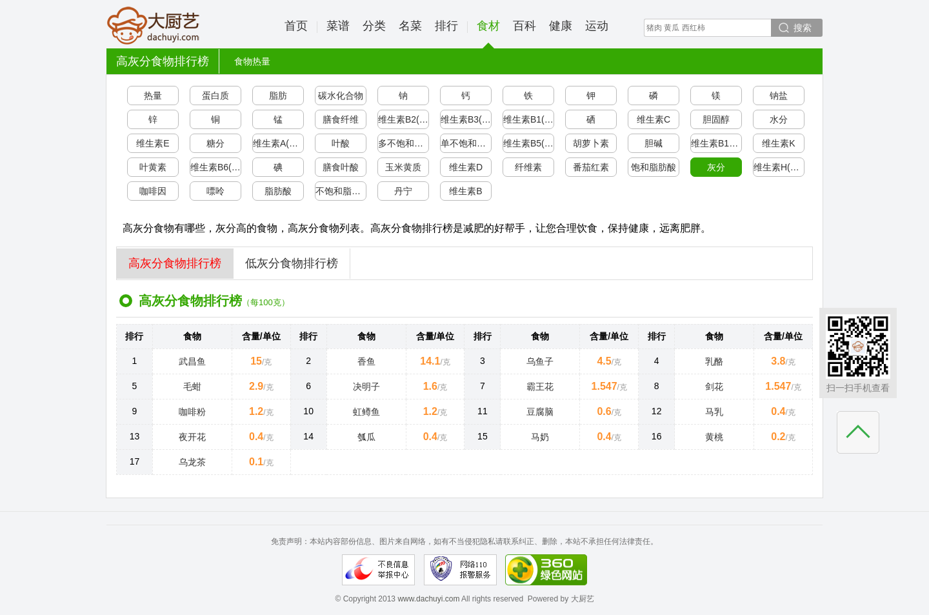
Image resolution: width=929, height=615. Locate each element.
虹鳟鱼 (366, 412)
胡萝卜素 (591, 143)
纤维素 (528, 167)
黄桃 (714, 437)
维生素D (466, 167)
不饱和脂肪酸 (340, 191)
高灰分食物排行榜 (174, 263)
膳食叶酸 (341, 167)
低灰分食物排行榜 (291, 263)
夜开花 (192, 437)
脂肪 (278, 95)
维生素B (465, 191)
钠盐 (779, 95)
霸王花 (540, 386)
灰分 (716, 167)
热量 (153, 95)
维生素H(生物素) (779, 167)
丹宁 (403, 191)
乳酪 (714, 361)
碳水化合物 (340, 95)
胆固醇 (716, 119)
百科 (524, 25)
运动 (596, 25)
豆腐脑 (540, 412)
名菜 (410, 25)
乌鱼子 (540, 361)
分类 (374, 25)
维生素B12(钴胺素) (716, 143)
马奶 (540, 437)
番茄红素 (591, 167)
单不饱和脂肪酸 (466, 143)
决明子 (366, 386)
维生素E (152, 143)
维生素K (778, 143)
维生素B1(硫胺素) (528, 119)
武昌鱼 (192, 361)
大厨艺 (153, 25)
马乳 (714, 412)
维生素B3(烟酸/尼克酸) (466, 119)
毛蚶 (192, 386)
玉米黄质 (403, 167)
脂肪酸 (278, 191)
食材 (488, 33)
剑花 (714, 386)
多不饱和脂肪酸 (403, 143)
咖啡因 (152, 191)
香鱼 (366, 361)
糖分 (215, 143)
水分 (779, 119)
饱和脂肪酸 (653, 167)
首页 (296, 25)
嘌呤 (215, 191)
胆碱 (653, 143)
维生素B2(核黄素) (403, 119)
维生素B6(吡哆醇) (215, 167)
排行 (446, 25)
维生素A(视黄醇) (278, 143)
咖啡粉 (192, 412)
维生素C (653, 119)
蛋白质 (215, 95)
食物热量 (252, 61)
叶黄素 (152, 167)
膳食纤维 (341, 119)
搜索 (803, 28)
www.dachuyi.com (428, 598)
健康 (560, 25)
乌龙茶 (192, 462)
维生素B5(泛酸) (528, 143)
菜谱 (338, 25)
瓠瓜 (366, 437)
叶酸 (341, 143)
